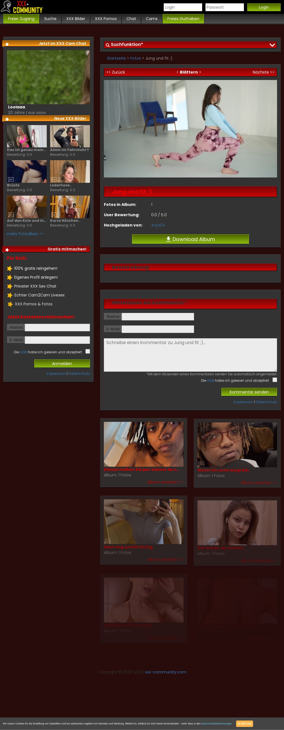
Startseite (116, 58)
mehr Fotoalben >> (25, 234)
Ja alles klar (245, 723)
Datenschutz (266, 402)
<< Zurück (115, 72)
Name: (114, 316)
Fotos (135, 58)
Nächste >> (264, 72)
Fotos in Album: (120, 204)
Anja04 (158, 225)
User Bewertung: (121, 215)
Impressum (243, 402)
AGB (210, 380)
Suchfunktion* (127, 44)
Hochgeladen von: (123, 225)
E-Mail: (113, 329)
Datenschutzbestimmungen (216, 723)
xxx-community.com (165, 672)
